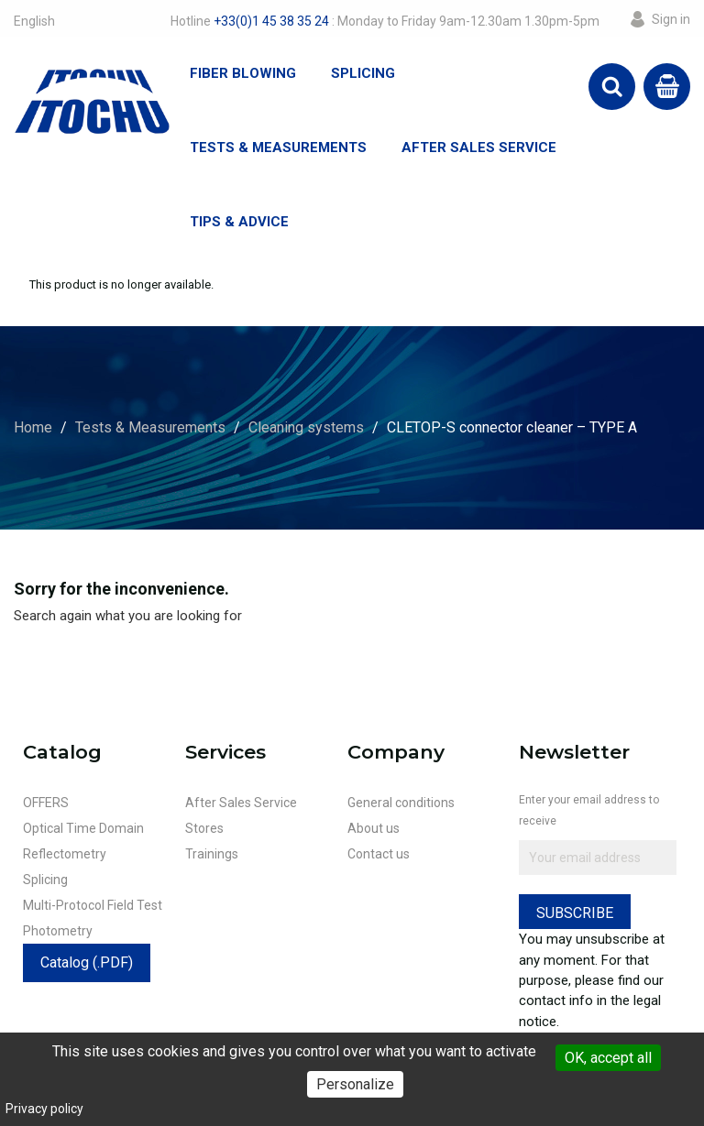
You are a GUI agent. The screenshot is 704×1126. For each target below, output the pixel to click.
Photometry (58, 931)
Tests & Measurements (278, 147)
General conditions (401, 802)
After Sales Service (479, 147)
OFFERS (46, 802)
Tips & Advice (239, 221)
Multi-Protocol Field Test (92, 905)
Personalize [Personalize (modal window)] (355, 1084)
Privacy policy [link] (44, 1108)
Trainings (211, 854)
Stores (204, 828)
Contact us (378, 854)
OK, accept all (608, 1057)
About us (373, 828)
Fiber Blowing (243, 73)
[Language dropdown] (34, 21)
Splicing (363, 73)
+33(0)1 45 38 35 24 (271, 21)
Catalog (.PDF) (86, 962)
